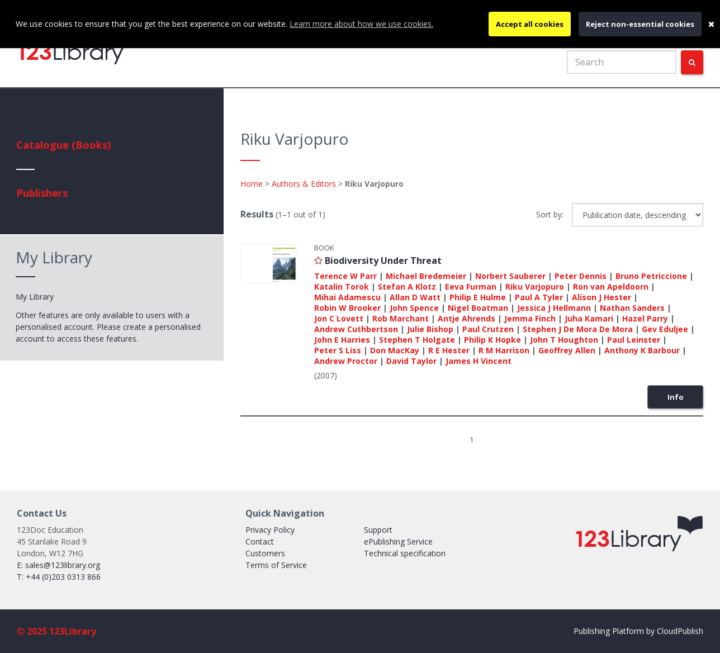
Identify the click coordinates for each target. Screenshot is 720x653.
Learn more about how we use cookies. (361, 23)
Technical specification (405, 553)
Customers (265, 553)
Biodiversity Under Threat (383, 260)
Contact (259, 541)
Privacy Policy (270, 529)
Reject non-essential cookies (640, 24)
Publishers (42, 193)
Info (675, 397)
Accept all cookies (529, 24)
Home (251, 183)
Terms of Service (276, 565)
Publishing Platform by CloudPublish (638, 631)
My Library (35, 296)
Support (378, 529)
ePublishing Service (398, 541)
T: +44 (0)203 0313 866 (59, 576)
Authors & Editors (304, 183)
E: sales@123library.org (58, 565)
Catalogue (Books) (63, 145)
